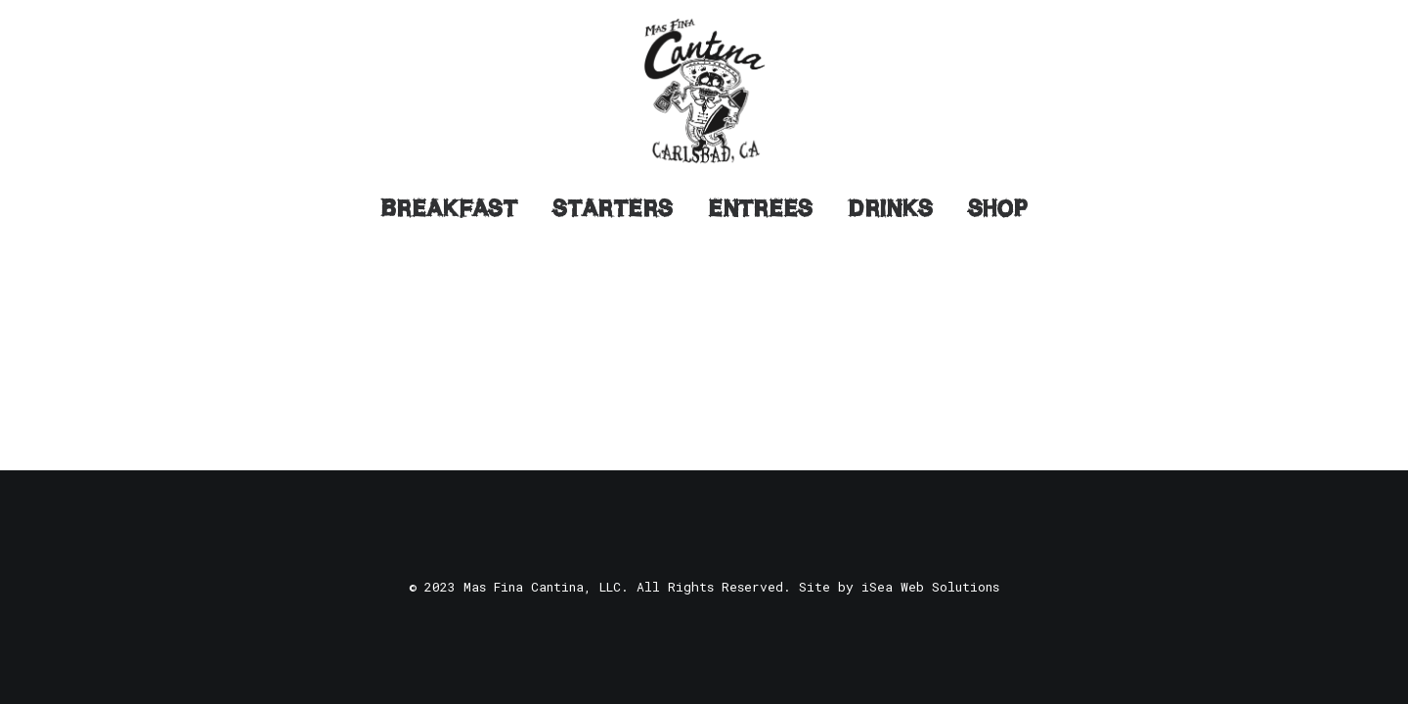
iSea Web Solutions (930, 586)
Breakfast (448, 208)
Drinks (890, 208)
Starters (612, 208)
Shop (998, 208)
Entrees (760, 208)
